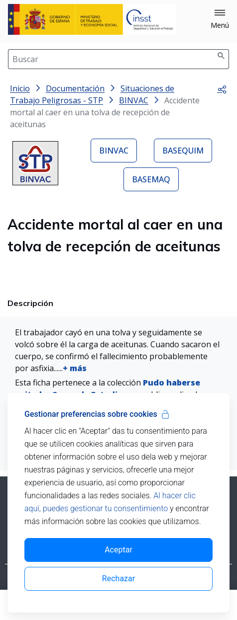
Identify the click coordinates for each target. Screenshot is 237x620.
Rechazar (118, 578)
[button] (220, 19)
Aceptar (118, 549)
